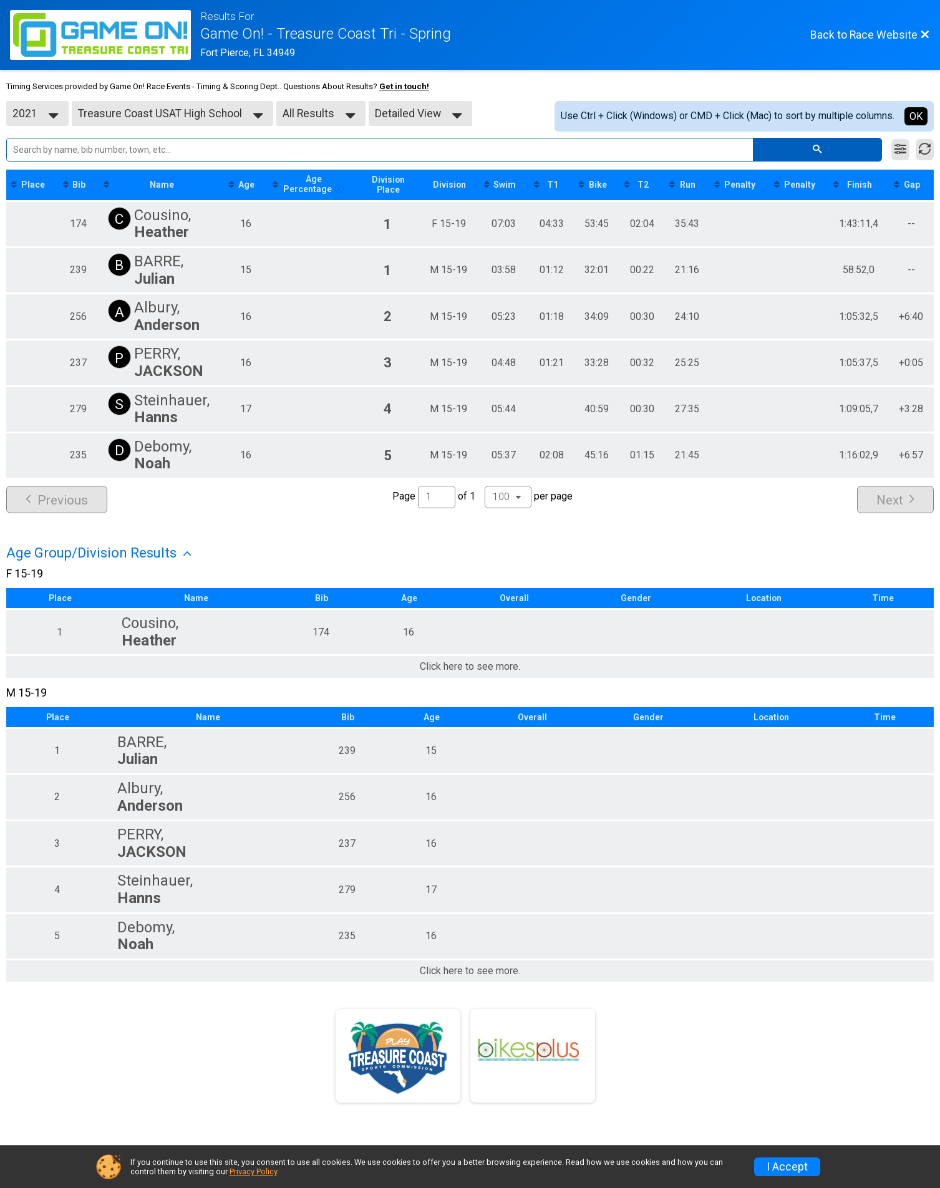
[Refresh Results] (925, 149)
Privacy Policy (253, 1171)
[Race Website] (105, 35)
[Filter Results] (900, 149)
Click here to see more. (470, 667)
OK (916, 116)
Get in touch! (404, 86)
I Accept (787, 1167)
